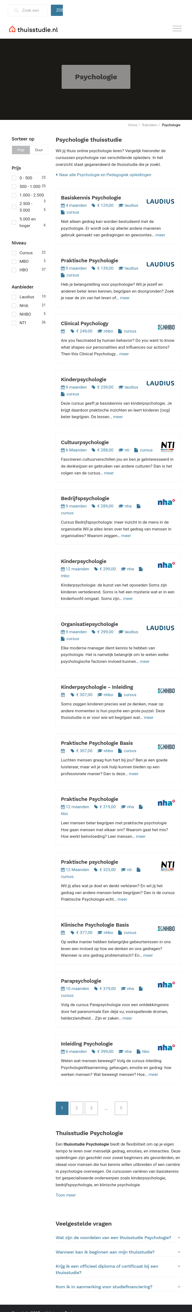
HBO (29, 269)
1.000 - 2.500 (29, 196)
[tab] (118, 1237)
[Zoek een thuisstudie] (32, 10)
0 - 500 (29, 177)
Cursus (29, 252)
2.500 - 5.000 (29, 207)
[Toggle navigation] (177, 29)
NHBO (29, 314)
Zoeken (59, 10)
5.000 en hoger (29, 222)
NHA (29, 305)
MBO (29, 261)
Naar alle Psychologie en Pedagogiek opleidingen (103, 174)
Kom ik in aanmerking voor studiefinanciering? (118, 1287)
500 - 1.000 (29, 186)
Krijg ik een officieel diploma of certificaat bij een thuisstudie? (118, 1269)
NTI (29, 322)
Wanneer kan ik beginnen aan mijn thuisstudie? (118, 1252)
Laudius (29, 296)
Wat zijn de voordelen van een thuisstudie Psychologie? (118, 1237)
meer (160, 234)
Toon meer (66, 1195)
